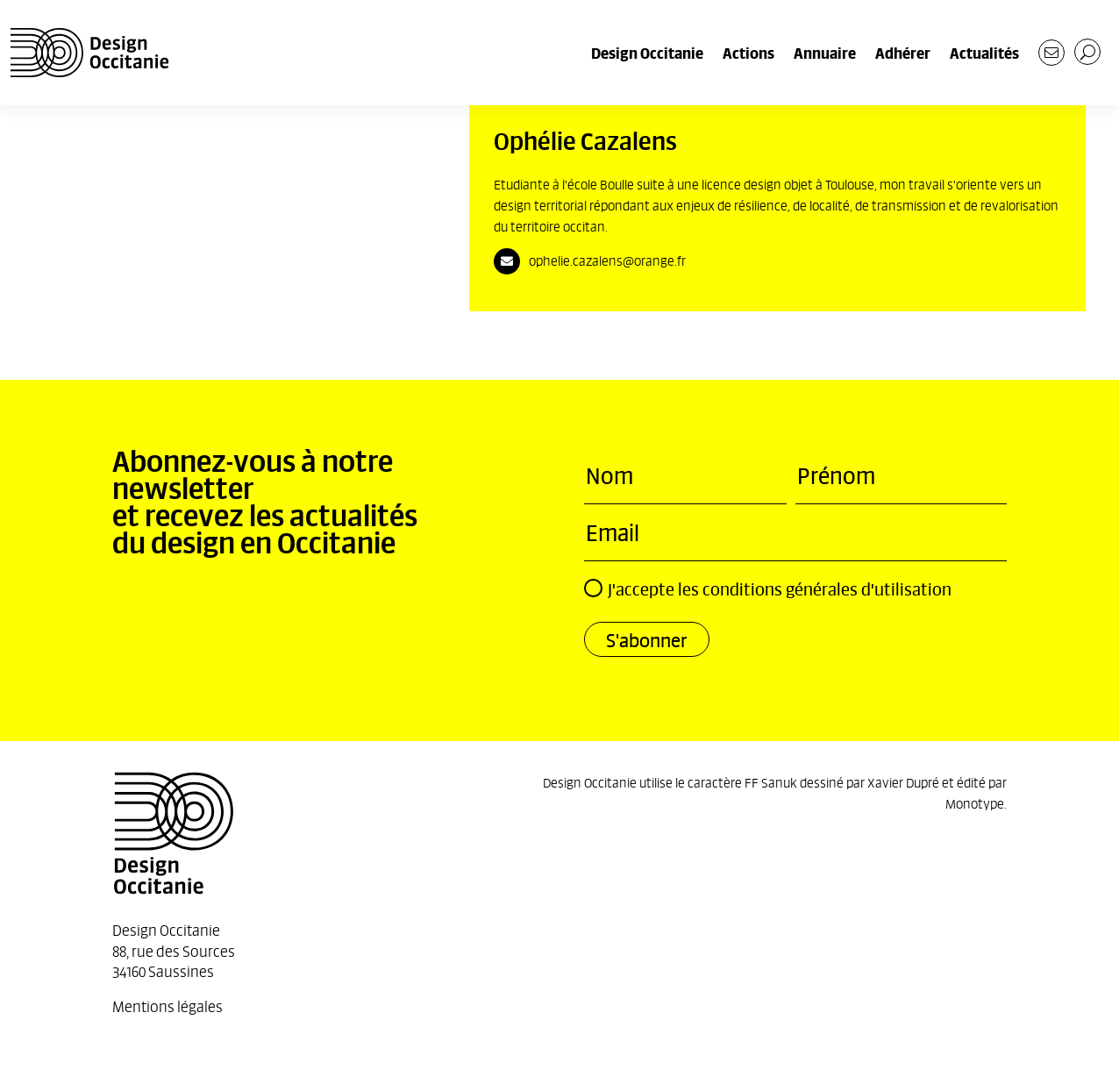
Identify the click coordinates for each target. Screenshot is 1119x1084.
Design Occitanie (647, 52)
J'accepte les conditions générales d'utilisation (768, 589)
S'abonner (647, 639)
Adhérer (902, 52)
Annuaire (825, 52)
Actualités (984, 52)
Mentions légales (167, 1005)
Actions (748, 52)
